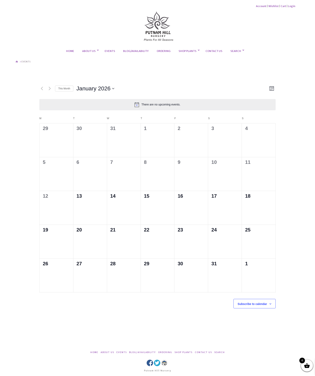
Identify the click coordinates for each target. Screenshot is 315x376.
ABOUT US (107, 352)
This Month (64, 88)
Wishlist (273, 6)
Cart (283, 6)
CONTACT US (203, 352)
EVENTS (122, 352)
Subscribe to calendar (252, 304)
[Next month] (49, 88)
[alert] (157, 104)
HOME (94, 352)
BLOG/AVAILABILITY (142, 352)
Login (291, 6)
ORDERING (165, 352)
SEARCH (219, 352)
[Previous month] (41, 88)
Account (261, 6)
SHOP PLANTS (183, 352)
